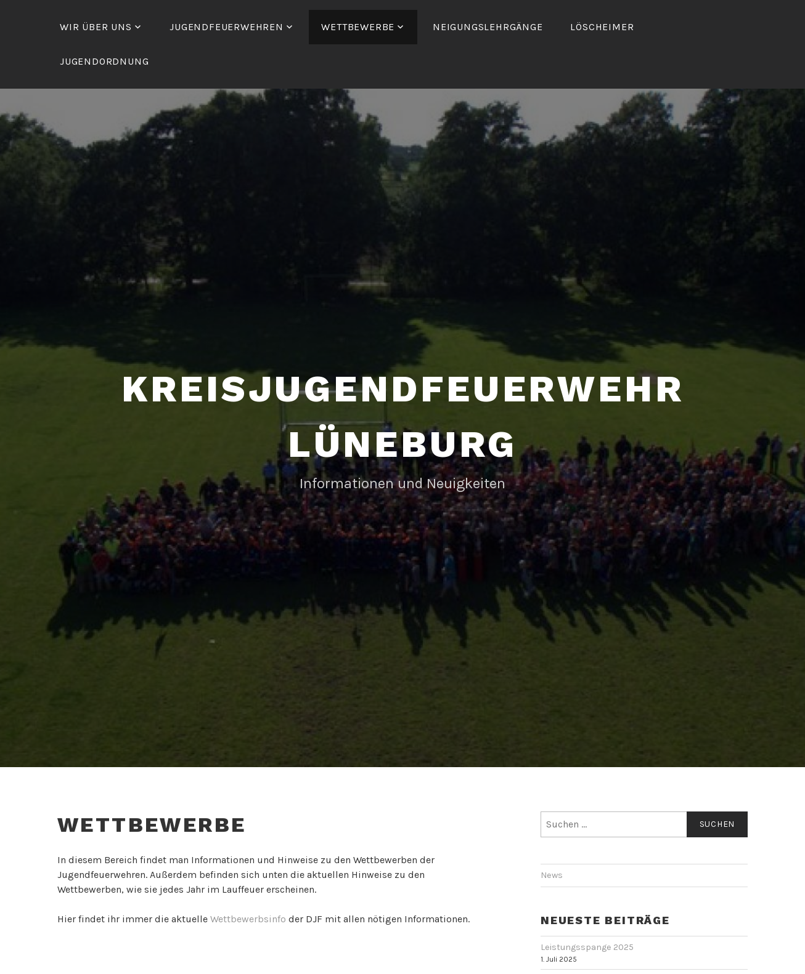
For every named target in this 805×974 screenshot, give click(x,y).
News (552, 875)
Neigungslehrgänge (488, 27)
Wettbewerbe (357, 27)
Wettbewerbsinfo (248, 919)
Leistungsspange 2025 (587, 947)
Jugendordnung (104, 61)
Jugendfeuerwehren (227, 27)
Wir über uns (96, 27)
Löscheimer (602, 27)
